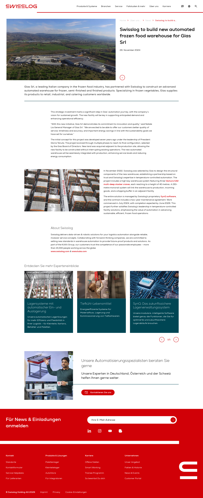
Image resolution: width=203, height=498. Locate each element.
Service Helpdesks (15, 473)
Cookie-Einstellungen (76, 492)
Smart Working (92, 467)
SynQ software (168, 196)
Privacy (56, 492)
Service (118, 6)
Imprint (44, 492)
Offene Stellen (92, 462)
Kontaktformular (14, 467)
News (146, 20)
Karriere (167, 6)
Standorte (11, 462)
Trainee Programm (94, 473)
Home (123, 20)
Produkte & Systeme (87, 6)
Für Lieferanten (13, 478)
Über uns (153, 6)
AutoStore (50, 473)
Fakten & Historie (133, 467)
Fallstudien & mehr (135, 6)
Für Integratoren (53, 478)
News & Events (132, 473)
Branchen (106, 6)
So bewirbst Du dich (95, 478)
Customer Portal (133, 478)
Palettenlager (52, 462)
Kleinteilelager (52, 467)
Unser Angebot (132, 462)
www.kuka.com (79, 251)
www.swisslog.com (60, 251)
